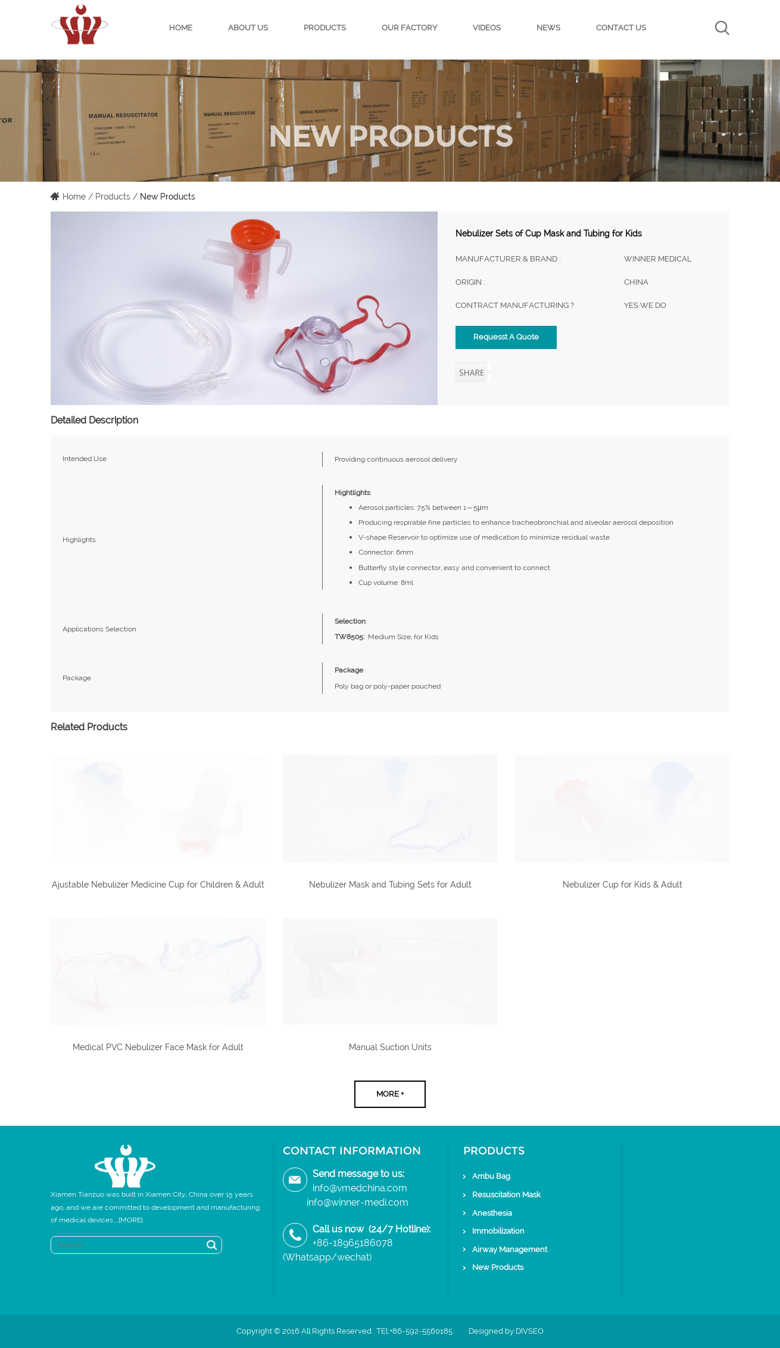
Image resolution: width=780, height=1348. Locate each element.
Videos (487, 27)
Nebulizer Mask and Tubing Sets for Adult (390, 884)
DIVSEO (530, 1331)
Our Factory (409, 27)
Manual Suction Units (390, 1047)
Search (212, 1245)
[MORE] (130, 1220)
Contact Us (621, 27)
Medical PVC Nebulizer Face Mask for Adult (158, 1047)
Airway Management (509, 1249)
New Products (167, 196)
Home (180, 27)
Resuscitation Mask (506, 1194)
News (548, 27)
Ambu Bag (491, 1176)
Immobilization (498, 1230)
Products (325, 27)
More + (390, 1093)
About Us (248, 27)
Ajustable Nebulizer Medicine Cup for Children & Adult (158, 884)
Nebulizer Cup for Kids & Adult (622, 884)
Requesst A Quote (506, 336)
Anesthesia (492, 1213)
